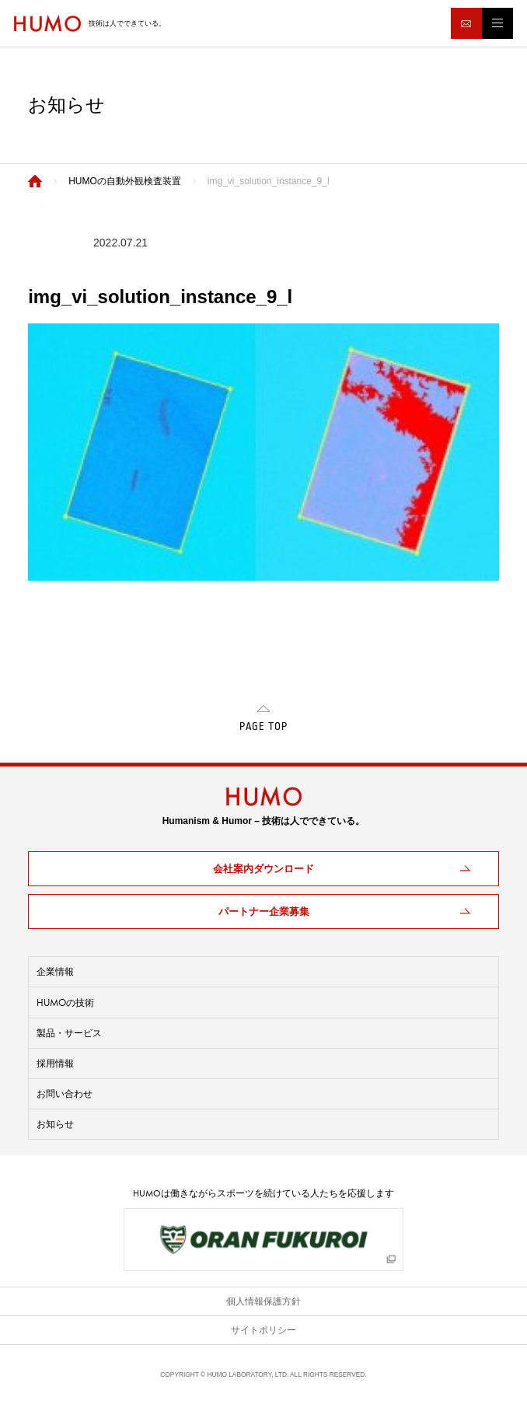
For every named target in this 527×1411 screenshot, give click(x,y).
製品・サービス (69, 1033)
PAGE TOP (263, 727)
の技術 (65, 1002)
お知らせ (55, 1124)
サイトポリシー (263, 1330)
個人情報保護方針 (263, 1301)
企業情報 (55, 971)
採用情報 (55, 1063)
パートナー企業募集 (263, 911)
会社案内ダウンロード (263, 869)
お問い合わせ (64, 1093)
